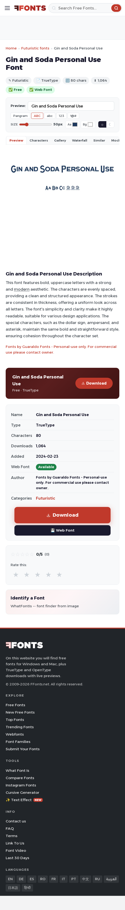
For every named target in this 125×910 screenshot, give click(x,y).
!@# (73, 116)
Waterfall (79, 140)
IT (63, 879)
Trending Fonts (20, 727)
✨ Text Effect (24, 800)
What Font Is (17, 770)
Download (94, 383)
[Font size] (35, 124)
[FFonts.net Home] (30, 8)
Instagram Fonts (21, 785)
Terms (11, 836)
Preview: (18, 106)
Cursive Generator (22, 792)
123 (61, 116)
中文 (85, 879)
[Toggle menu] (7, 8)
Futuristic (45, 498)
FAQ (10, 828)
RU (97, 879)
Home (11, 48)
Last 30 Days (17, 858)
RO (42, 879)
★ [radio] (16, 574)
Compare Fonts (20, 778)
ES (32, 879)
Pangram (20, 116)
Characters (39, 140)
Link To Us (15, 843)
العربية (111, 879)
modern (22, 289)
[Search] (85, 8)
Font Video (16, 850)
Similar (99, 140)
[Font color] (75, 124)
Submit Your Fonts (23, 749)
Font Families (18, 741)
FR (54, 879)
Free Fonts (15, 705)
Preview (16, 140)
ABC (37, 116)
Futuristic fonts (35, 48)
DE (21, 879)
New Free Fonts (20, 712)
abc (50, 116)
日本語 (13, 888)
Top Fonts (15, 719)
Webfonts (15, 734)
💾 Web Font (62, 530)
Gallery (60, 140)
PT (73, 879)
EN (10, 879)
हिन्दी (27, 888)
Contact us (16, 821)
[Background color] (90, 124)
